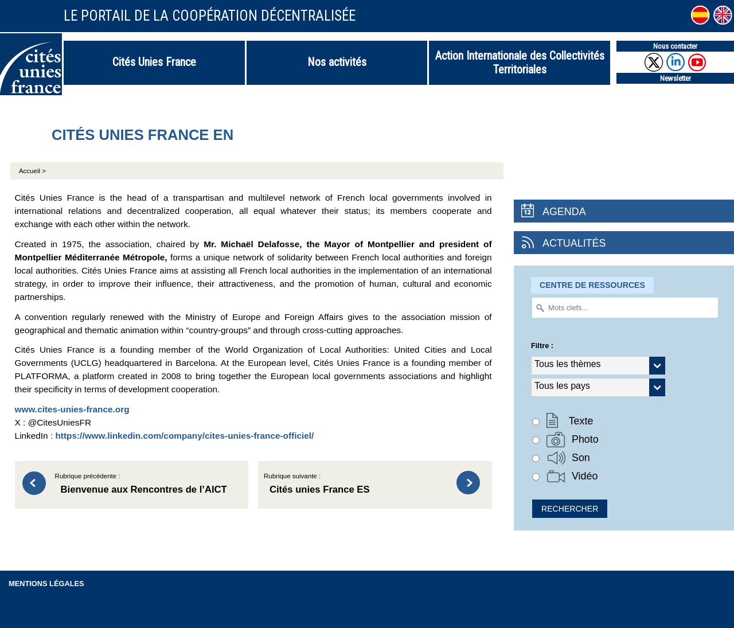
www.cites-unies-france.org (72, 409)
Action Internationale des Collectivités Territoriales (519, 62)
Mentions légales (46, 583)
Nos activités (336, 62)
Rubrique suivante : (355, 485)
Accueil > (32, 170)
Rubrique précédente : (146, 485)
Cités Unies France (154, 62)
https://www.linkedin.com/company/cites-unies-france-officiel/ (184, 435)
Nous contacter (675, 46)
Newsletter (675, 78)
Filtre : (542, 345)
